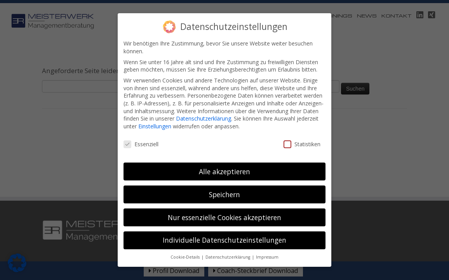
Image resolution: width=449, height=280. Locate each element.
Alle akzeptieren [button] (224, 158)
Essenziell (141, 131)
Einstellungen (154, 113)
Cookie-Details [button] (186, 244)
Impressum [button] (267, 244)
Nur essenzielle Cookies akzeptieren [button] (224, 203)
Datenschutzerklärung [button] (228, 244)
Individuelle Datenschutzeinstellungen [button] (224, 226)
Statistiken (302, 131)
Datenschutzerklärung (203, 105)
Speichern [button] (224, 181)
